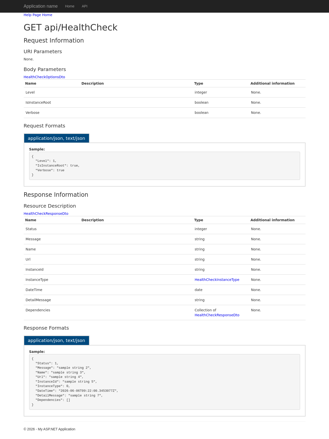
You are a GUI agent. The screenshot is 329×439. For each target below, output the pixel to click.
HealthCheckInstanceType (217, 280)
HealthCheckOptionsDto (44, 77)
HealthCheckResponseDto (46, 214)
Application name (41, 6)
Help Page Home (38, 15)
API (85, 6)
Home (69, 6)
